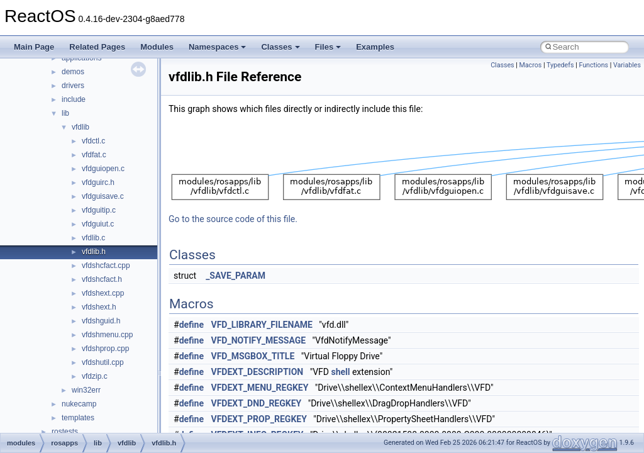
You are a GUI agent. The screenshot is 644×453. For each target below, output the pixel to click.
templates (78, 417)
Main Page (34, 47)
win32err (86, 390)
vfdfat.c (94, 154)
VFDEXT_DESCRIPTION (257, 372)
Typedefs (560, 65)
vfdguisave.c (103, 196)
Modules (157, 47)
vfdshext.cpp (103, 293)
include (74, 99)
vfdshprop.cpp (105, 348)
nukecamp (79, 404)
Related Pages (97, 47)
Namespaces (218, 47)
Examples (375, 47)
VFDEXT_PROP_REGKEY (259, 419)
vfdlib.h (94, 251)
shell (340, 372)
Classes (280, 47)
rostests (65, 431)
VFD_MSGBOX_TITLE (253, 356)
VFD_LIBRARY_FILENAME (262, 325)
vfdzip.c (95, 376)
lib (65, 113)
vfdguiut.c (98, 224)
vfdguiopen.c (103, 168)
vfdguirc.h (98, 182)
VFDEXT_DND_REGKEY (256, 403)
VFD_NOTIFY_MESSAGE (258, 340)
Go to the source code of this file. (233, 219)
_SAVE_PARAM (235, 276)
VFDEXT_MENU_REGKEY (260, 388)
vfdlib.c (93, 237)
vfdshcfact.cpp (106, 265)
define (191, 325)
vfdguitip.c (99, 210)
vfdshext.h (99, 307)
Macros (530, 65)
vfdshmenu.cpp (107, 334)
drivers (73, 85)
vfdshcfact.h (102, 279)
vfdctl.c (93, 141)
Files (328, 47)
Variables (627, 65)
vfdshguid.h (101, 320)
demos (73, 71)
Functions (593, 65)
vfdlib (80, 127)
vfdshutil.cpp (103, 362)
